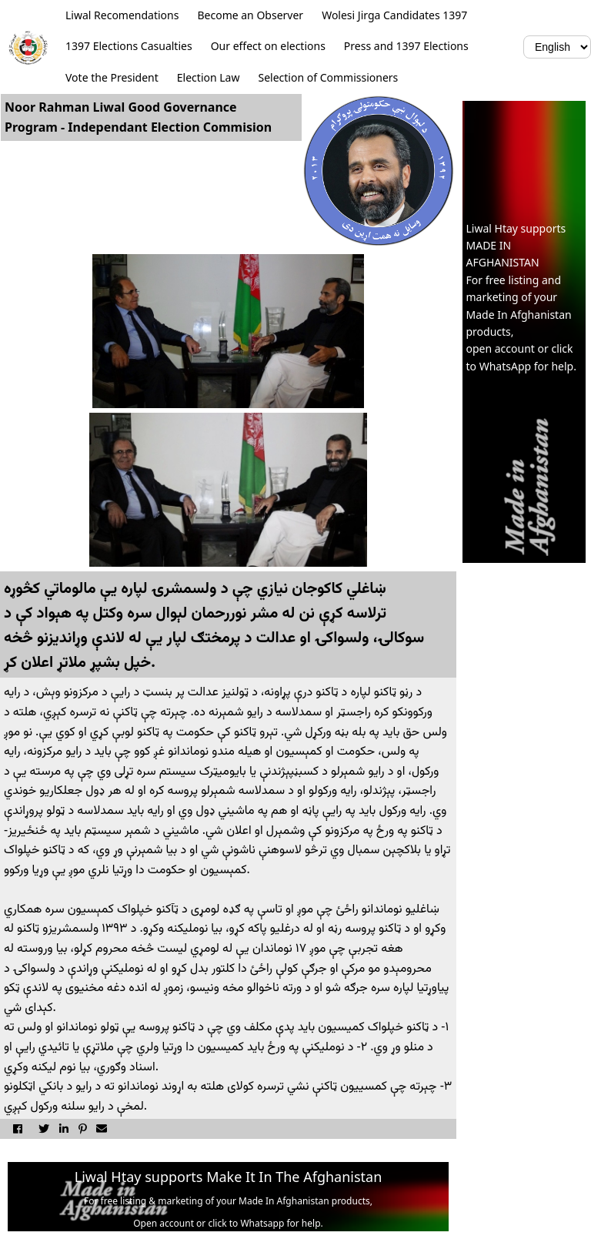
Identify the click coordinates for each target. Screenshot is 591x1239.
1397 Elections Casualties (128, 46)
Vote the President (112, 77)
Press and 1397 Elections (406, 46)
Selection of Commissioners (328, 77)
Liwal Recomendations (122, 15)
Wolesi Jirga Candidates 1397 (394, 15)
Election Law (208, 77)
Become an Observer (250, 15)
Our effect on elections (268, 46)
